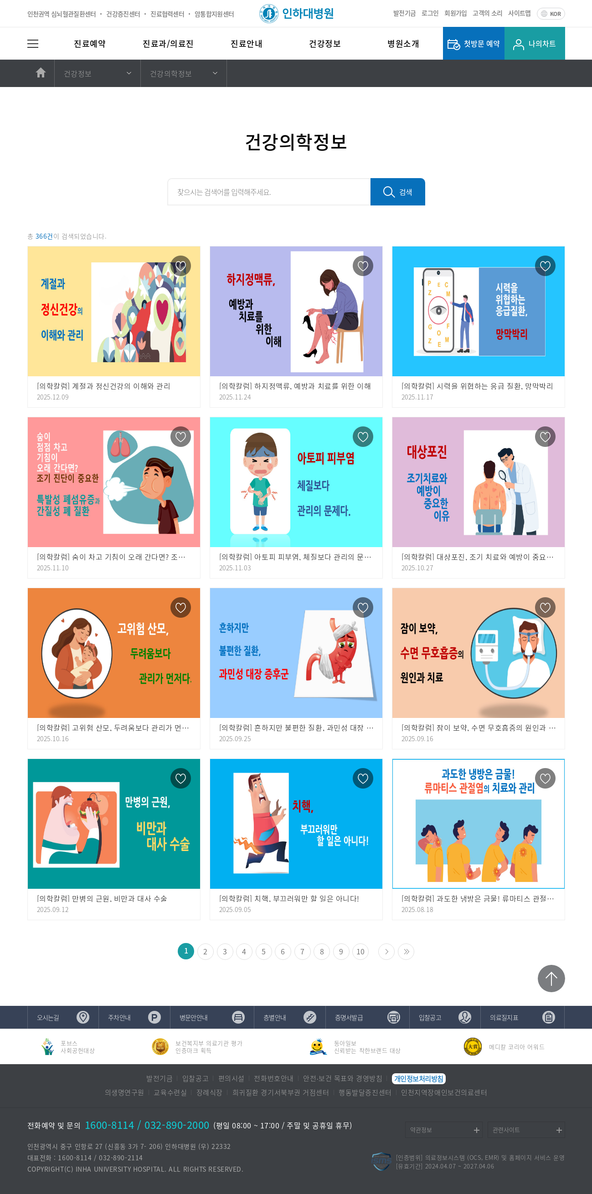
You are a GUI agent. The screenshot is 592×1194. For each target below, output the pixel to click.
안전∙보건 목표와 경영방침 (342, 1078)
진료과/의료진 (168, 43)
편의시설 (231, 1078)
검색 (405, 191)
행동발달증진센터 (365, 1092)
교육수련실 (170, 1092)
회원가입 (455, 12)
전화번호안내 (273, 1078)
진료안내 (247, 43)
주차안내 (119, 1017)
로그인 (430, 12)
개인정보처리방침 (418, 1079)
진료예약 (90, 43)
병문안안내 (194, 1017)
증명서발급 (349, 1017)
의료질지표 (504, 1017)
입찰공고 (430, 1017)
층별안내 (274, 1017)
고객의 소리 (487, 12)
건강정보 (325, 43)
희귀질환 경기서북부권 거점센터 (280, 1092)
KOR (555, 14)
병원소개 (403, 43)
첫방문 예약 (482, 43)
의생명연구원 (124, 1092)
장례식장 (209, 1092)
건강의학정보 (171, 73)
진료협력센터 (167, 13)
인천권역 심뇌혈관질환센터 (61, 13)
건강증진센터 (123, 13)
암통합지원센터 (214, 13)
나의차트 (542, 43)
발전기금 (404, 12)
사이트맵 (519, 12)
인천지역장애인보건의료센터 (444, 1092)
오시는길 (48, 1017)
